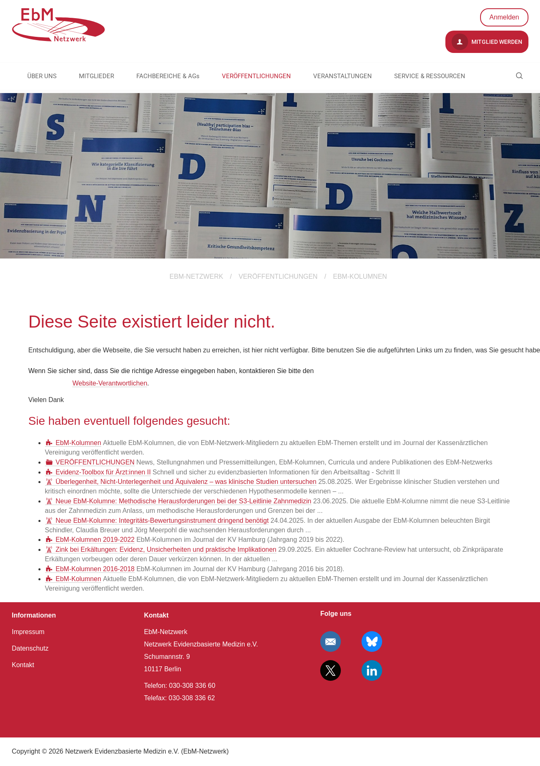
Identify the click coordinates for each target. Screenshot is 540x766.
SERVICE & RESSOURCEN (429, 76)
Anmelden (504, 17)
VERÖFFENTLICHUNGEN (256, 76)
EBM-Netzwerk (196, 276)
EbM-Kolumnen (78, 442)
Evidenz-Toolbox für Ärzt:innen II (103, 472)
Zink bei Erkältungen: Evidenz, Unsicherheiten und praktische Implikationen (166, 549)
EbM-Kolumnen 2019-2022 (95, 539)
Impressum (28, 631)
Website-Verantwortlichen (109, 383)
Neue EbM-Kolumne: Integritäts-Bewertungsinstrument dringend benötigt (162, 520)
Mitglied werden (487, 42)
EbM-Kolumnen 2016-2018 (95, 568)
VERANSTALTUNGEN (342, 76)
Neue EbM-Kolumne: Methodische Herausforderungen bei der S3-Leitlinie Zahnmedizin (184, 501)
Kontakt (23, 664)
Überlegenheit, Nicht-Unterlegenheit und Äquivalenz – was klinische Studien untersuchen (186, 481)
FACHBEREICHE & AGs (168, 76)
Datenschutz (30, 648)
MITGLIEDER (96, 76)
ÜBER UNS (42, 76)
